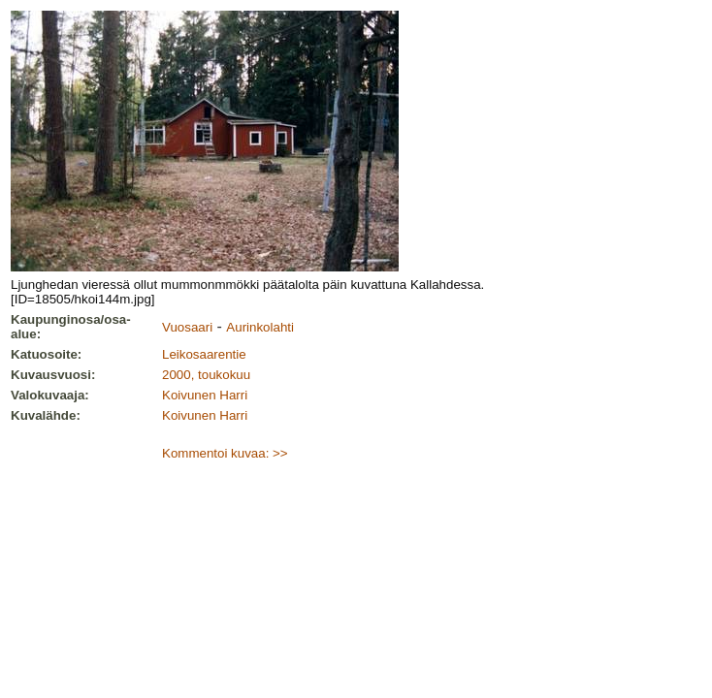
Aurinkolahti (260, 327)
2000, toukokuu (206, 374)
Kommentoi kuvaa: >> (225, 453)
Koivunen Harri (204, 395)
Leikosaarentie (204, 354)
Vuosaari (187, 327)
